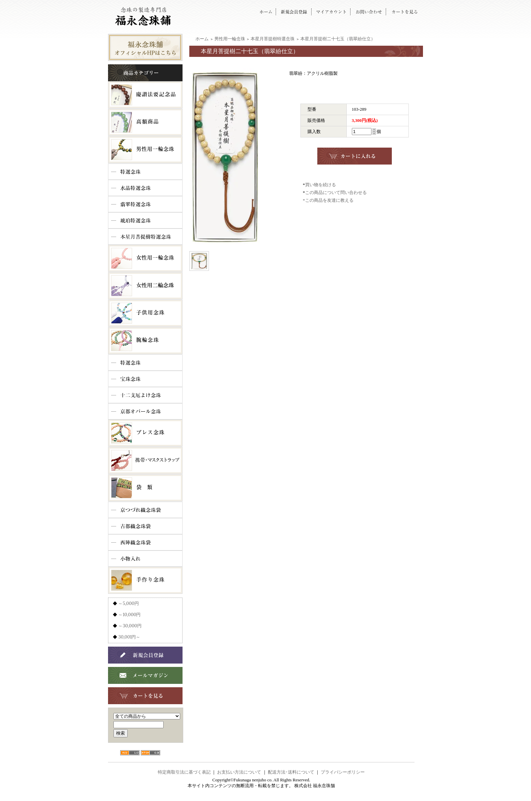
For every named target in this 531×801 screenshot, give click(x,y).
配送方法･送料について (291, 772)
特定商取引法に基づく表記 (184, 772)
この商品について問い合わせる (336, 192)
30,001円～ (129, 637)
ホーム (202, 38)
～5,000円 (128, 603)
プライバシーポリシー (343, 772)
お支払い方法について (239, 772)
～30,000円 (129, 626)
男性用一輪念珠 (229, 38)
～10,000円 (129, 615)
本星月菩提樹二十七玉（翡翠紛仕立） (337, 38)
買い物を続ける (320, 184)
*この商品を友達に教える (328, 200)
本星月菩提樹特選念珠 (273, 38)
